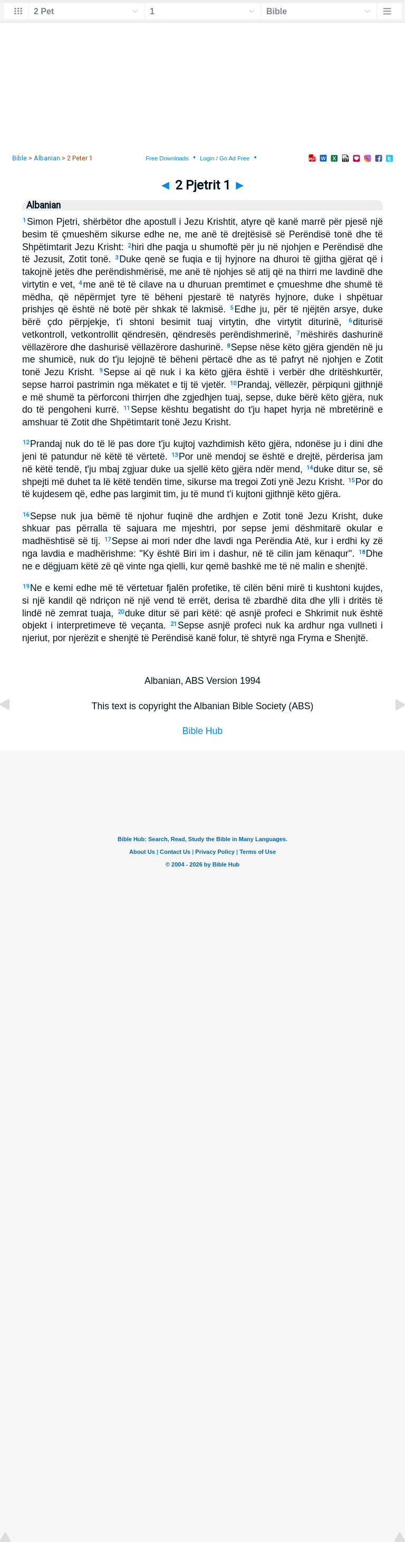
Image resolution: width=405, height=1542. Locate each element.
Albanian (47, 158)
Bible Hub (202, 731)
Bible (19, 158)
